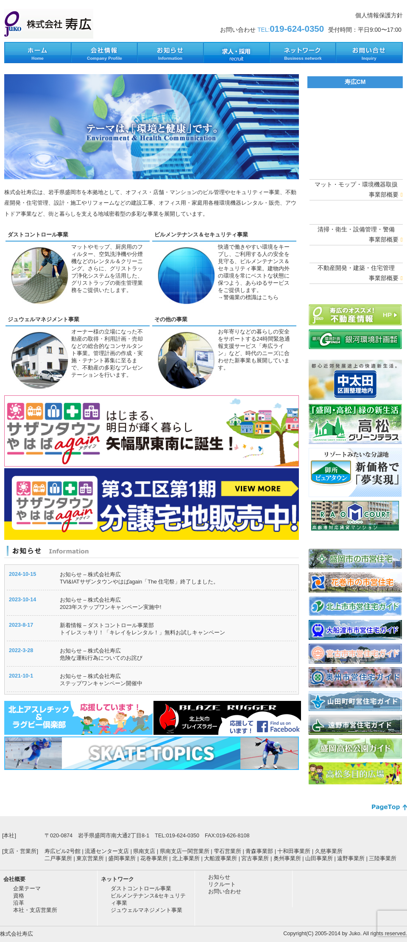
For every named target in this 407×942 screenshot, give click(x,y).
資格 (18, 896)
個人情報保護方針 (379, 15)
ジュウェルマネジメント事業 (43, 319)
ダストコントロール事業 (38, 235)
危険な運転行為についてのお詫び (101, 658)
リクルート (222, 884)
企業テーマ (27, 889)
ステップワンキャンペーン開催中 (101, 683)
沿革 (18, 903)
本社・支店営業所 (35, 910)
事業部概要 (386, 195)
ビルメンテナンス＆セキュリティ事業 (201, 235)
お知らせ (219, 877)
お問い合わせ (224, 892)
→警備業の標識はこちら (248, 297)
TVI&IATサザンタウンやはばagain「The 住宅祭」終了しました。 (139, 582)
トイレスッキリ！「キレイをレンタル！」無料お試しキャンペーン (142, 633)
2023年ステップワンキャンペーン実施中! (110, 607)
